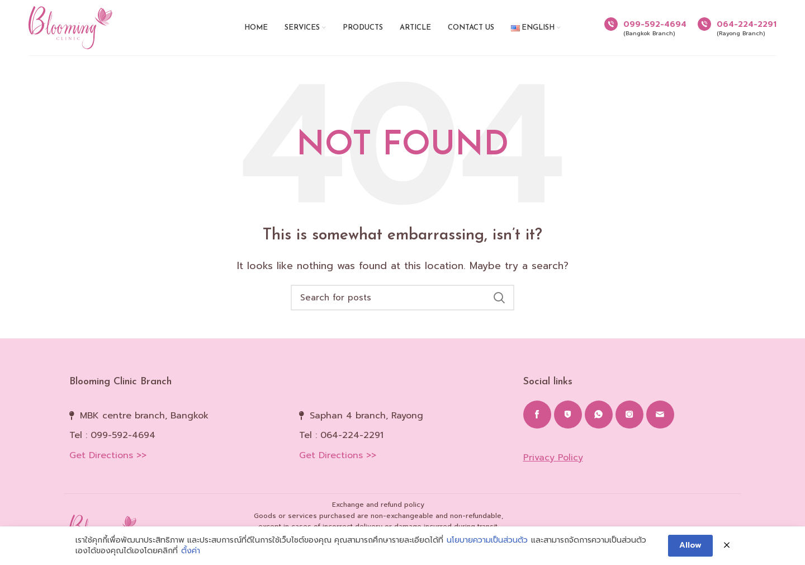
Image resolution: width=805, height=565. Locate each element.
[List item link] (175, 436)
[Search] (402, 297)
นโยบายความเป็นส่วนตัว (487, 541)
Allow (690, 546)
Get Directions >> (107, 455)
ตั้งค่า (190, 552)
